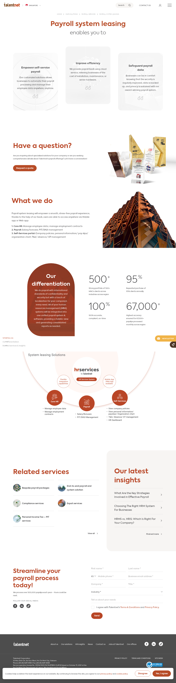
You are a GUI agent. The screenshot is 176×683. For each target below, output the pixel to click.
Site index (159, 658)
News (90, 644)
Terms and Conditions (141, 658)
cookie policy (122, 673)
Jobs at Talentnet (116, 644)
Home (59, 14)
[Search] (124, 5)
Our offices (131, 644)
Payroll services (89, 14)
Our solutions (72, 14)
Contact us (100, 644)
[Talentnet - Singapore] (33, 5)
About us (54, 644)
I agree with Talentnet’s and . (127, 607)
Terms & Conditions (130, 607)
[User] (160, 5)
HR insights (80, 644)
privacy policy (106, 673)
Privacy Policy (152, 607)
